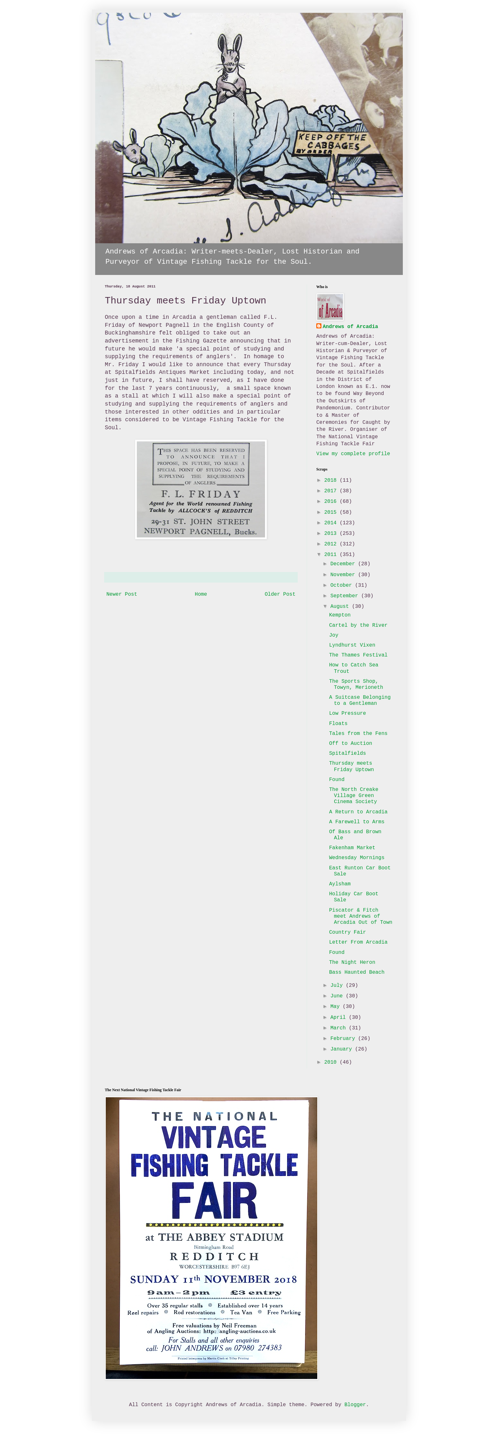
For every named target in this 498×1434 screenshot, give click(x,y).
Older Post (280, 594)
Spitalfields (347, 753)
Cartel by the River (358, 625)
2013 (332, 533)
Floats (338, 724)
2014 (332, 523)
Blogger (355, 1405)
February (344, 1039)
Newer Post (121, 594)
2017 (332, 491)
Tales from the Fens (358, 734)
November (344, 575)
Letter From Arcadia (358, 942)
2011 (332, 555)
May (336, 1007)
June (338, 996)
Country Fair (347, 932)
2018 (332, 480)
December (344, 564)
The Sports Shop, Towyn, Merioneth (356, 684)
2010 (332, 1062)
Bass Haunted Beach (357, 972)
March (339, 1028)
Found (336, 780)
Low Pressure (347, 713)
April (339, 1017)
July (338, 985)
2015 (332, 512)
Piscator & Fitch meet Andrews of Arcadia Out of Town (360, 916)
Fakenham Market (352, 848)
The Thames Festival (358, 655)
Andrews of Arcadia (350, 327)
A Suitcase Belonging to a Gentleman (360, 700)
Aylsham (340, 884)
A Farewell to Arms (357, 822)
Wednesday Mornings (357, 858)
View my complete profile (353, 454)
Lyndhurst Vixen (352, 645)
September (345, 596)
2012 (332, 544)
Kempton (340, 615)
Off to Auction (350, 743)
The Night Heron (352, 962)
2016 (332, 501)
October (342, 585)
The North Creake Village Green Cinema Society (353, 796)
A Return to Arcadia (358, 812)
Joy (333, 635)
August (341, 606)
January (342, 1049)
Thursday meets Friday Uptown (351, 766)
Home (201, 594)
